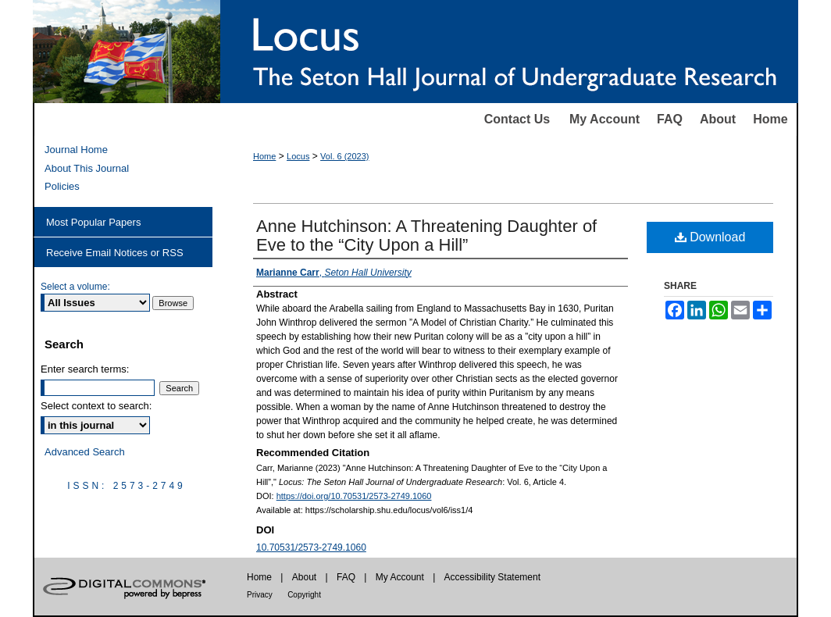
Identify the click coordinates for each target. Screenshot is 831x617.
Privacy (260, 594)
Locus (298, 156)
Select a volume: (75, 286)
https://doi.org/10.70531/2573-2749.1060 (354, 496)
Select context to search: (96, 406)
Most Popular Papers (93, 222)
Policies (62, 186)
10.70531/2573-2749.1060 (311, 547)
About (718, 119)
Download (710, 237)
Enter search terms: (85, 369)
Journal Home (76, 149)
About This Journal (87, 168)
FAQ (670, 119)
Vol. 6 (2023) (344, 156)
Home (770, 119)
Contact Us (517, 119)
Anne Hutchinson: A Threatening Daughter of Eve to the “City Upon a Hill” (426, 235)
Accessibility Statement (492, 577)
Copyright (304, 594)
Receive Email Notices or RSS (115, 253)
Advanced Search (85, 452)
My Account (604, 119)
